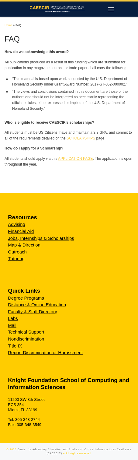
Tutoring (16, 258)
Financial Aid (21, 231)
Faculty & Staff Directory (32, 311)
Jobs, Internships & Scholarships (41, 238)
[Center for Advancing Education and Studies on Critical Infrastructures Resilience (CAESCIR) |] (56, 8)
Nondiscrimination (26, 338)
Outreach (17, 251)
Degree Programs (26, 298)
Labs (13, 318)
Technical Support (26, 331)
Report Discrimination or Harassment (45, 352)
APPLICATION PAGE (75, 158)
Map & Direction (24, 244)
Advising (16, 224)
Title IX (15, 345)
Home (8, 25)
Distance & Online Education (37, 304)
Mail (12, 325)
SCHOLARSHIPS (81, 138)
